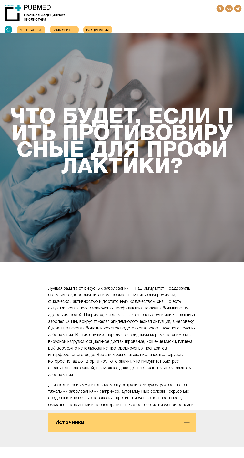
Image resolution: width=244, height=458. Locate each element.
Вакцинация (97, 30)
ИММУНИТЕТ (64, 30)
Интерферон (30, 30)
